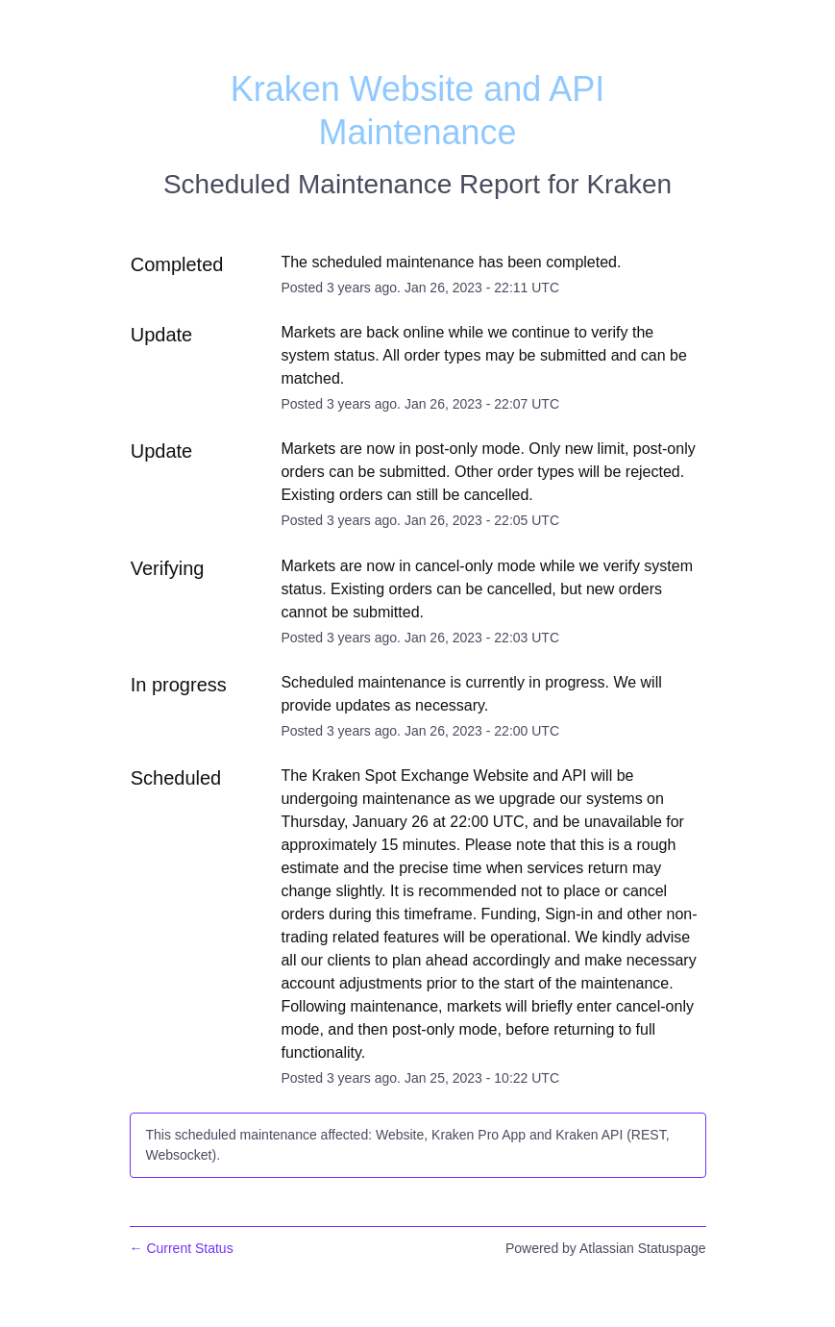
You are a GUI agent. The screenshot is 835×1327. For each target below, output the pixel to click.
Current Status (181, 1248)
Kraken (629, 184)
